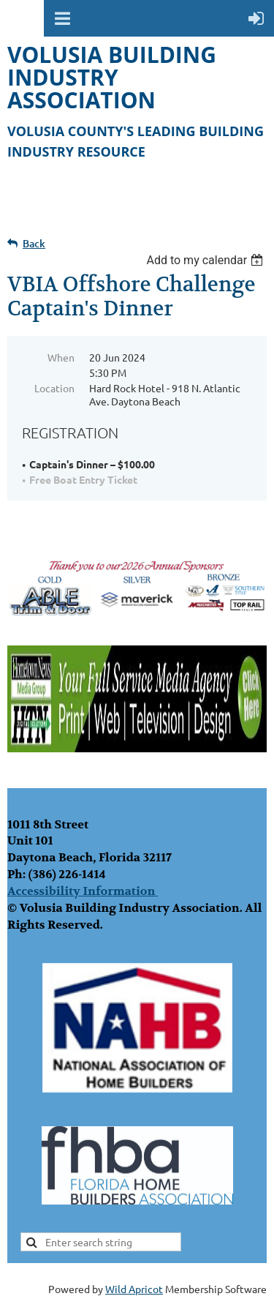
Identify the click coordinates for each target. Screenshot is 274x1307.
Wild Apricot (134, 1288)
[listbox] (206, 260)
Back (34, 243)
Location (54, 387)
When (61, 357)
